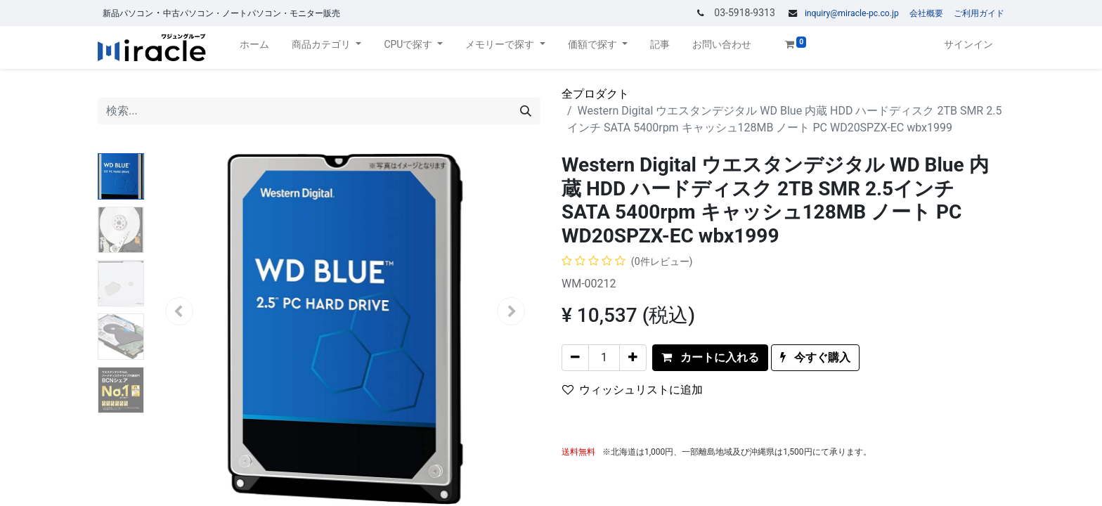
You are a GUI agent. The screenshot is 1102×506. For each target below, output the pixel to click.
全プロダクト (595, 93)
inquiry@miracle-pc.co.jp (852, 13)
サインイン (968, 44)
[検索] (525, 111)
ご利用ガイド (979, 13)
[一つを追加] (633, 357)
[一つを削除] (575, 357)
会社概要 (926, 13)
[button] (710, 357)
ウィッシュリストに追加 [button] (632, 389)
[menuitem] (254, 47)
